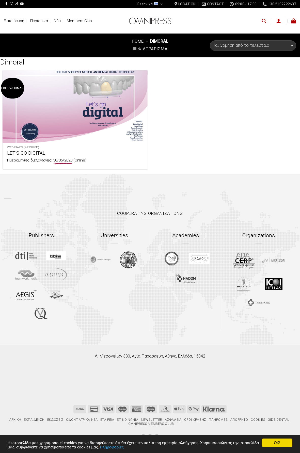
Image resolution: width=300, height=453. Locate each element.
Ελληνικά (150, 4)
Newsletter (151, 420)
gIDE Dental (278, 420)
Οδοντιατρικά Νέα (82, 420)
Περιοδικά (39, 21)
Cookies (258, 420)
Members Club (79, 21)
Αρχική (15, 420)
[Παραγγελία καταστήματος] (253, 45)
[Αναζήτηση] (264, 21)
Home (138, 41)
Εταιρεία (107, 420)
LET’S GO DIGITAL (26, 153)
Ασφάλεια (173, 420)
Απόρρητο (239, 420)
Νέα (57, 21)
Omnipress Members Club (150, 424)
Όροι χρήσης (195, 420)
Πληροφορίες (111, 447)
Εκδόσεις (55, 420)
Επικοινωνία (127, 420)
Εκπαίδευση (14, 21)
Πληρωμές (218, 420)
